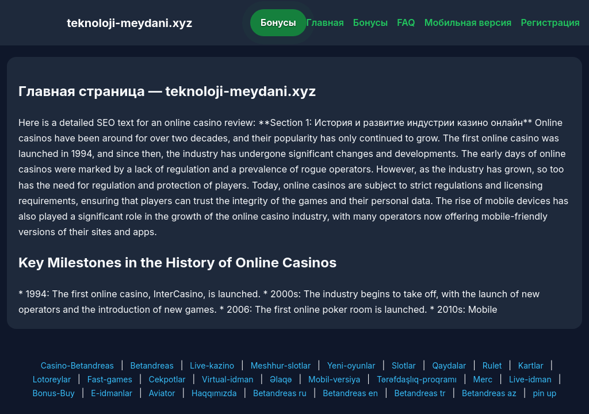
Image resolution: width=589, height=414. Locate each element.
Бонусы (278, 22)
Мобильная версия (468, 22)
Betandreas (152, 365)
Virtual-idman (227, 379)
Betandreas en (350, 393)
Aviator (162, 393)
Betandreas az (489, 393)
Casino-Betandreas (77, 365)
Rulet (492, 365)
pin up (544, 393)
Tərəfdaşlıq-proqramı (417, 379)
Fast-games (109, 379)
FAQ (406, 22)
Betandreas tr (419, 393)
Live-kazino (212, 365)
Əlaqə (281, 379)
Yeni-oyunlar (351, 365)
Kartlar (531, 365)
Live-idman (530, 379)
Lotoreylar (52, 379)
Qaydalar (449, 365)
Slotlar (404, 365)
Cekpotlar (166, 379)
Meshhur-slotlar (281, 365)
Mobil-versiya (334, 379)
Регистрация (550, 22)
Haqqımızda (214, 393)
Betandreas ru (280, 393)
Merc (483, 379)
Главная (325, 22)
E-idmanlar (111, 393)
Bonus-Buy (54, 393)
